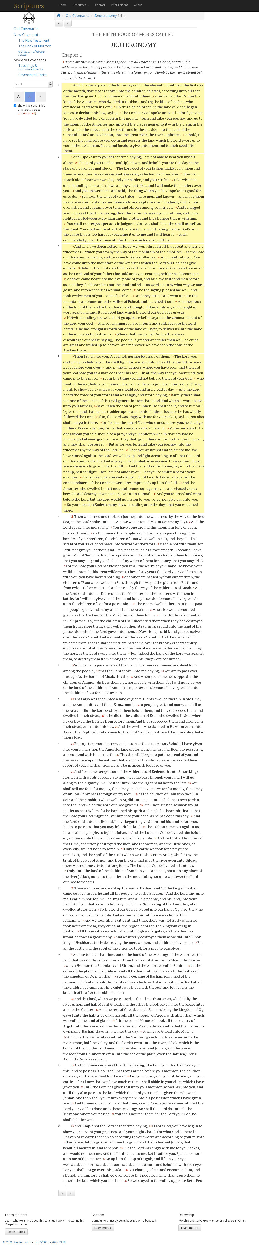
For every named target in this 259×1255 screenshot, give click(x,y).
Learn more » (16, 1232)
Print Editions (119, 5)
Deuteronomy (106, 15)
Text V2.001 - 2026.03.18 (50, 1242)
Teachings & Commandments (30, 67)
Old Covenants (26, 28)
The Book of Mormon (34, 46)
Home (63, 5)
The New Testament (33, 40)
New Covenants (27, 34)
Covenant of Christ (32, 75)
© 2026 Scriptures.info (17, 1242)
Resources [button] (81, 5)
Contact (100, 5)
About (138, 5)
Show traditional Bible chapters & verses (29, 109)
